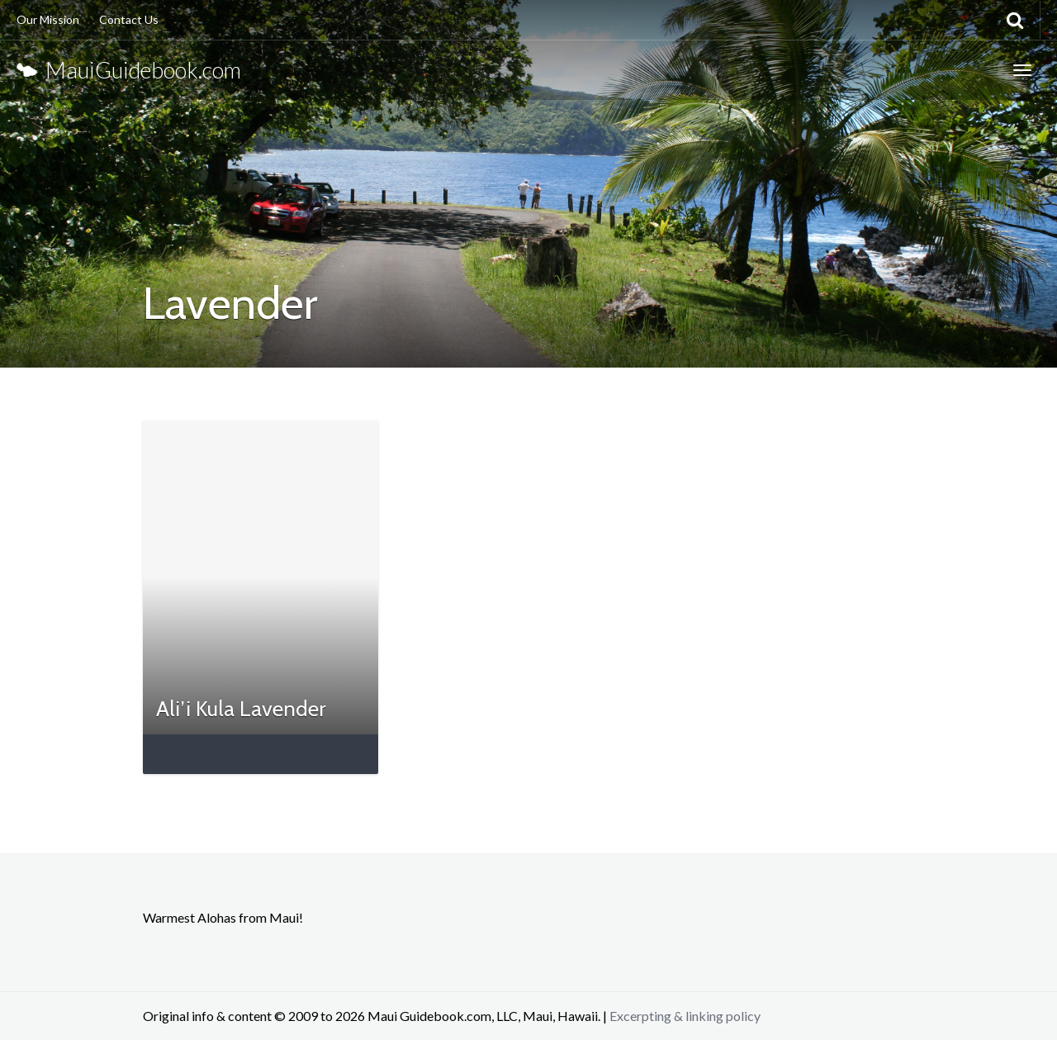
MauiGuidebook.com (129, 69)
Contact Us (129, 19)
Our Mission (48, 19)
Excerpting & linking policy (685, 1015)
